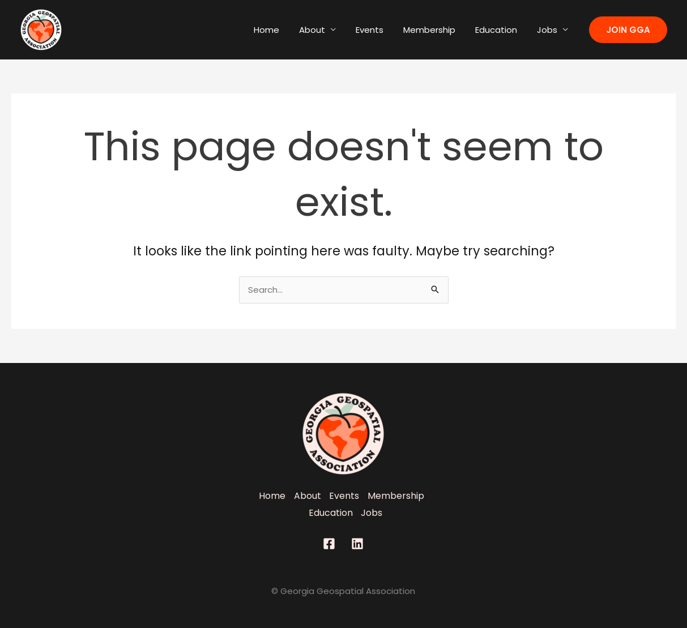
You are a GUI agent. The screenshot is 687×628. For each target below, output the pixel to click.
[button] (628, 29)
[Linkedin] (357, 543)
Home (282, 30)
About (325, 30)
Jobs (548, 30)
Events (379, 30)
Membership (436, 30)
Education (500, 30)
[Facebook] (329, 543)
